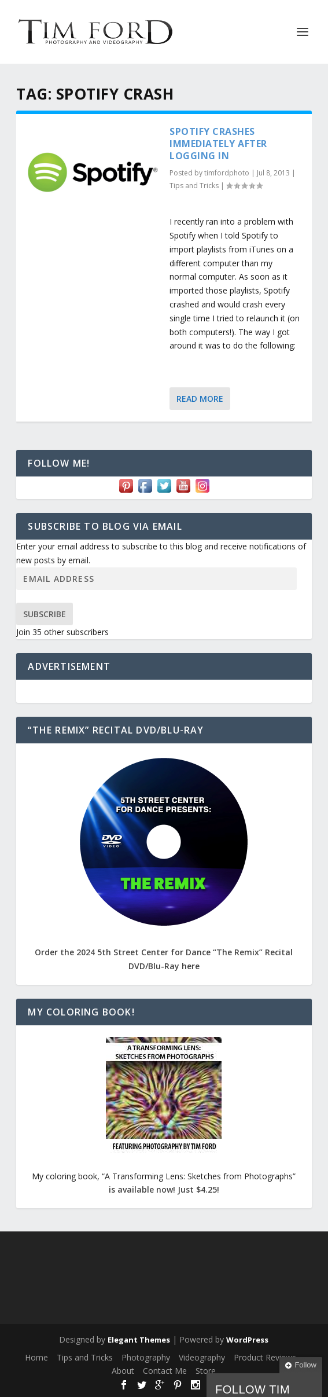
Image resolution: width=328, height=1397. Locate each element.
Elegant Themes (139, 1339)
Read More (199, 398)
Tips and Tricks (194, 185)
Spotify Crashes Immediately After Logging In (218, 143)
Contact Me (165, 1370)
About (123, 1370)
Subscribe (44, 613)
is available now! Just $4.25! (164, 1189)
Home (36, 1357)
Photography (145, 1357)
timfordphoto (226, 173)
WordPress (247, 1339)
